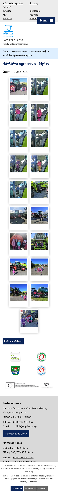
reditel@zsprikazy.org (15, 44)
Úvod (5, 51)
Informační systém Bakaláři (13, 5)
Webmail (7, 18)
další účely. (29, 471)
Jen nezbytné (30, 488)
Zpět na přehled (13, 341)
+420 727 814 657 (13, 40)
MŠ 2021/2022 (20, 71)
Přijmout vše (17, 488)
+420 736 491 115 (23, 457)
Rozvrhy (33, 3)
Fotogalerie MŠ (38, 51)
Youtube (33, 14)
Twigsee (7, 10)
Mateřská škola (19, 51)
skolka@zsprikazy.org (24, 461)
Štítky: (6, 71)
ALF (5, 14)
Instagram (34, 10)
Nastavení (42, 488)
